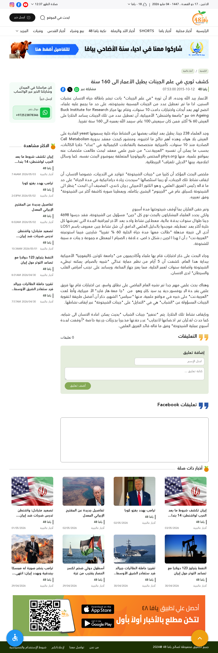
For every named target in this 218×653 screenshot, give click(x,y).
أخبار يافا (165, 31)
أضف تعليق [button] (78, 385)
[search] (55, 17)
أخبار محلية (184, 31)
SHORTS (146, 31)
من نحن (94, 647)
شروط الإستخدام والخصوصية (27, 647)
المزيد (23, 31)
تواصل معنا (76, 647)
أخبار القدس (56, 31)
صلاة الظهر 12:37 (46, 4)
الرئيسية (202, 31)
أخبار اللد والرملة (123, 31)
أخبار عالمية (188, 71)
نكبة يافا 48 (97, 31)
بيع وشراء (77, 31)
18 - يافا (139, 4)
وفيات (38, 31)
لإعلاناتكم (58, 647)
